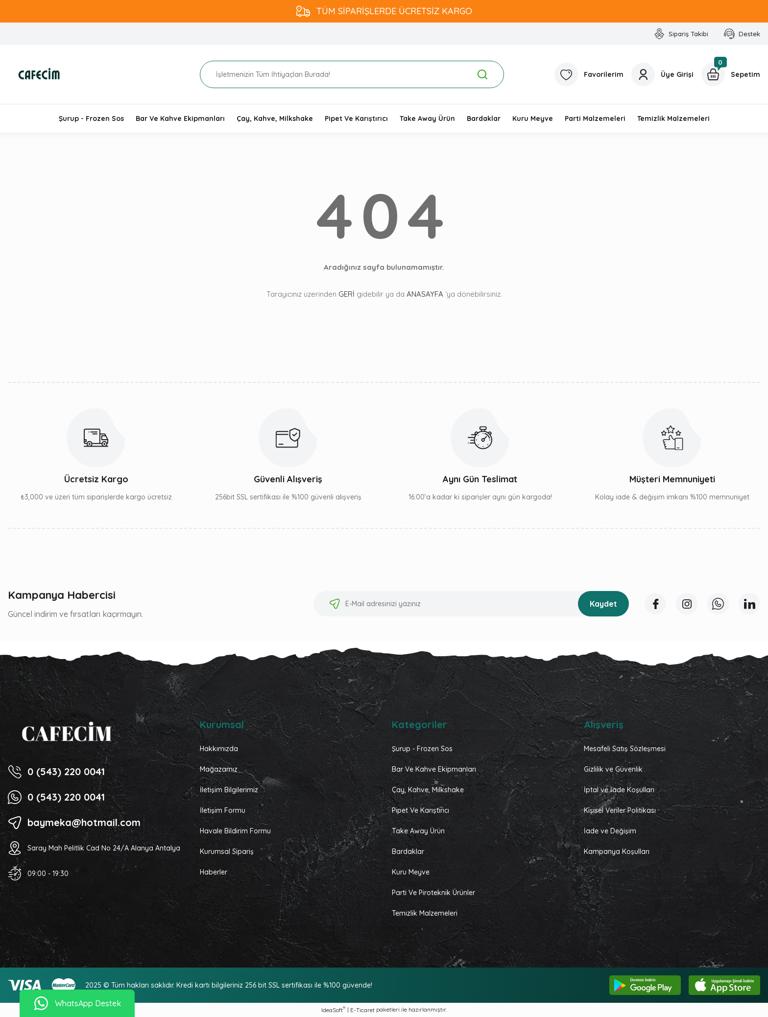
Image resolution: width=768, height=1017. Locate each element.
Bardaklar (408, 851)
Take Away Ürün (418, 831)
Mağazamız (219, 769)
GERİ (346, 294)
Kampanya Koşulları (616, 851)
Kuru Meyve (411, 872)
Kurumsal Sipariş (227, 851)
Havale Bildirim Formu (235, 831)
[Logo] (39, 74)
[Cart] (730, 74)
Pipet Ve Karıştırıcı (420, 810)
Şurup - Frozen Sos (422, 748)
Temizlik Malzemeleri (424, 913)
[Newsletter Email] (471, 603)
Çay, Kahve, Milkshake (428, 789)
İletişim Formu (222, 810)
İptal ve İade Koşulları (619, 789)
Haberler (213, 872)
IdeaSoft (333, 1010)
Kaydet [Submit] (603, 604)
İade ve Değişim (610, 831)
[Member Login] (662, 74)
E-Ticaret (362, 1010)
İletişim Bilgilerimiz (229, 789)
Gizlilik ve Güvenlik (613, 769)
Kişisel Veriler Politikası (620, 810)
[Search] (352, 74)
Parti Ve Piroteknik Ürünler (433, 892)
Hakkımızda (219, 748)
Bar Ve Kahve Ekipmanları (434, 769)
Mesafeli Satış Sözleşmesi (625, 748)
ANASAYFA (425, 294)
